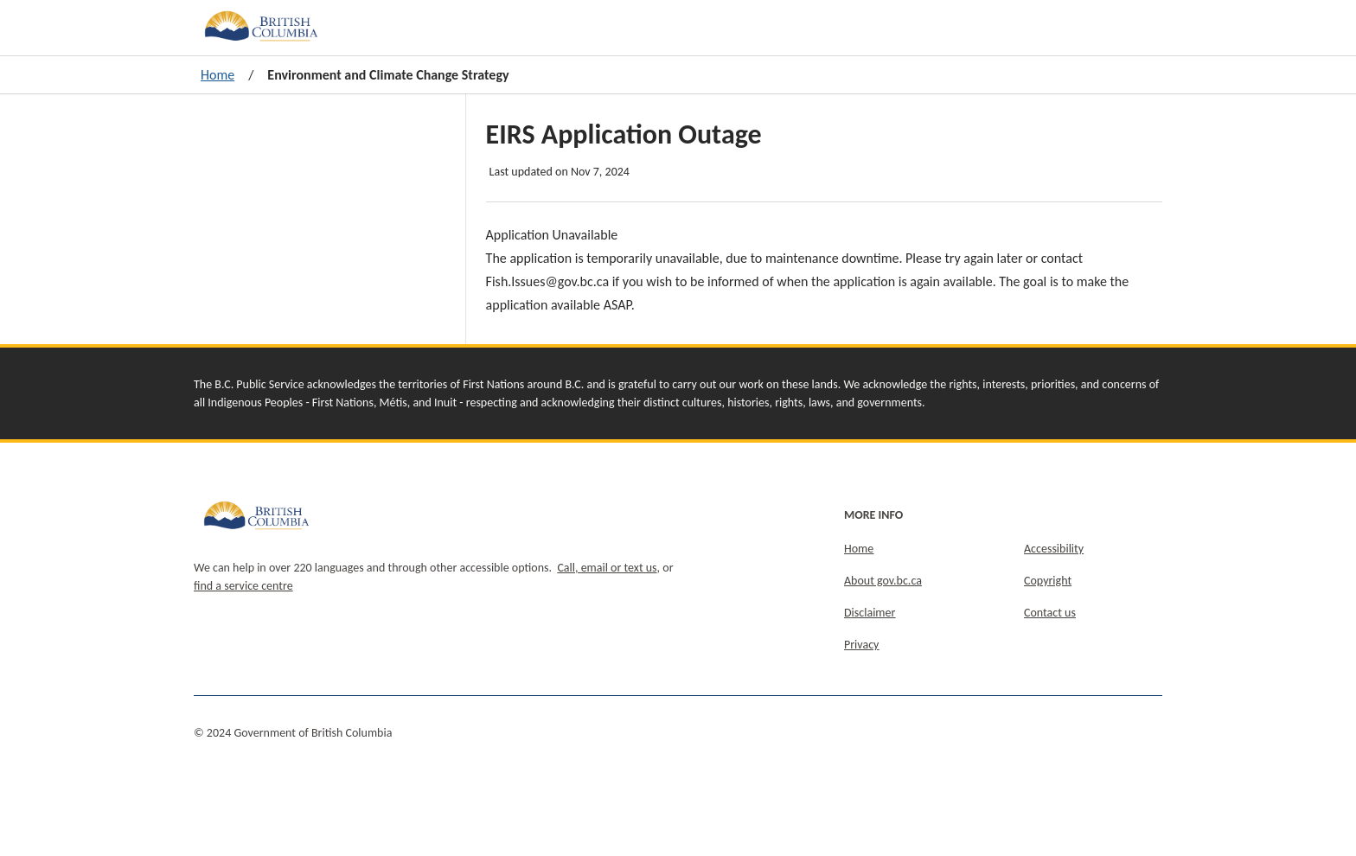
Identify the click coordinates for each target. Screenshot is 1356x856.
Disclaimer (869, 612)
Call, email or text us (606, 567)
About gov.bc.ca (883, 580)
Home (217, 75)
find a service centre (243, 585)
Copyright (1047, 580)
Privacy (861, 644)
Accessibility (1054, 548)
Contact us (1050, 612)
